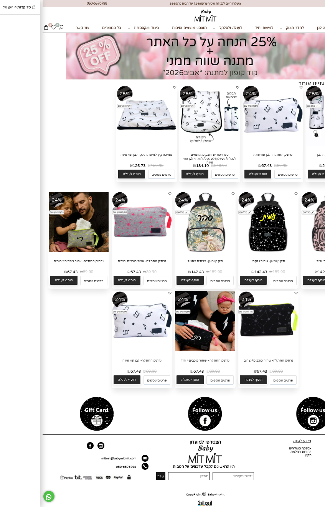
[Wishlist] (11, 28)
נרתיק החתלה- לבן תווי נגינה (230, 155)
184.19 (159, 165)
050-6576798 (83, 467)
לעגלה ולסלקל (184, 28)
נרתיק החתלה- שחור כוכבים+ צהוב (226, 360)
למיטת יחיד (221, 28)
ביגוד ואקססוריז (100, 28)
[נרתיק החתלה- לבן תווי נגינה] (230, 145)
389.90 (304, 166)
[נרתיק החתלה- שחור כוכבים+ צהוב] (226, 350)
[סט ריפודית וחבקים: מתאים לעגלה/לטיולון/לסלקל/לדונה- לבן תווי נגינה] (167, 145)
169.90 (114, 166)
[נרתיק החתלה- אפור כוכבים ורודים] (99, 251)
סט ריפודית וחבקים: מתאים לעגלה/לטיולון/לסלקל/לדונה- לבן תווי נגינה (167, 158)
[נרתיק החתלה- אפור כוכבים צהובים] (36, 251)
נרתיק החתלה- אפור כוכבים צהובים (36, 261)
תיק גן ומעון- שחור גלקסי (226, 261)
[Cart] (3, 28)
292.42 (286, 165)
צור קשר (40, 28)
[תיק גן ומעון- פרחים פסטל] (162, 251)
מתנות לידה (313, 28)
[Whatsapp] (6, 496)
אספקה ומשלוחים (257, 448)
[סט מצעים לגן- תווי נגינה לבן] (293, 145)
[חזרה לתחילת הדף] (317, 501)
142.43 (281, 272)
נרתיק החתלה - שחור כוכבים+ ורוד (162, 360)
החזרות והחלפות (258, 452)
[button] (278, 174)
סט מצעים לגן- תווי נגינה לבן (293, 155)
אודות (319, 452)
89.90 (239, 166)
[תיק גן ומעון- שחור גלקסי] (226, 251)
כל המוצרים (69, 28)
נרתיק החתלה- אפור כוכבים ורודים (99, 261)
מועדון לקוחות (314, 462)
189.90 (299, 272)
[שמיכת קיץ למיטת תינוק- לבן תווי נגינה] (104, 145)
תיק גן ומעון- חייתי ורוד (289, 261)
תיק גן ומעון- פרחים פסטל (162, 261)
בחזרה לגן (282, 28)
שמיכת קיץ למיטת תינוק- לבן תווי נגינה (104, 155)
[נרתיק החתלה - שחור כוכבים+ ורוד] (162, 350)
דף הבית (317, 448)
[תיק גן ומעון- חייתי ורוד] (289, 251)
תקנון (265, 455)
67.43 (224, 165)
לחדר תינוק (249, 28)
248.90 (178, 166)
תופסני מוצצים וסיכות (146, 28)
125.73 (96, 165)
